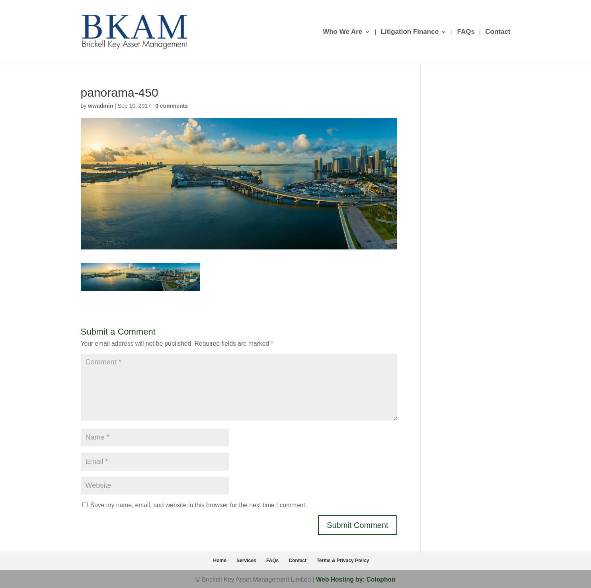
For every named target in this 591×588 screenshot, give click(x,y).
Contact (497, 32)
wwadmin (100, 106)
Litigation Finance (410, 32)
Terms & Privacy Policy (343, 560)
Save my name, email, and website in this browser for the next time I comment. (198, 505)
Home (219, 560)
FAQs (465, 32)
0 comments (171, 106)
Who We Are (342, 32)
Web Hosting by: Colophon (356, 579)
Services (246, 560)
